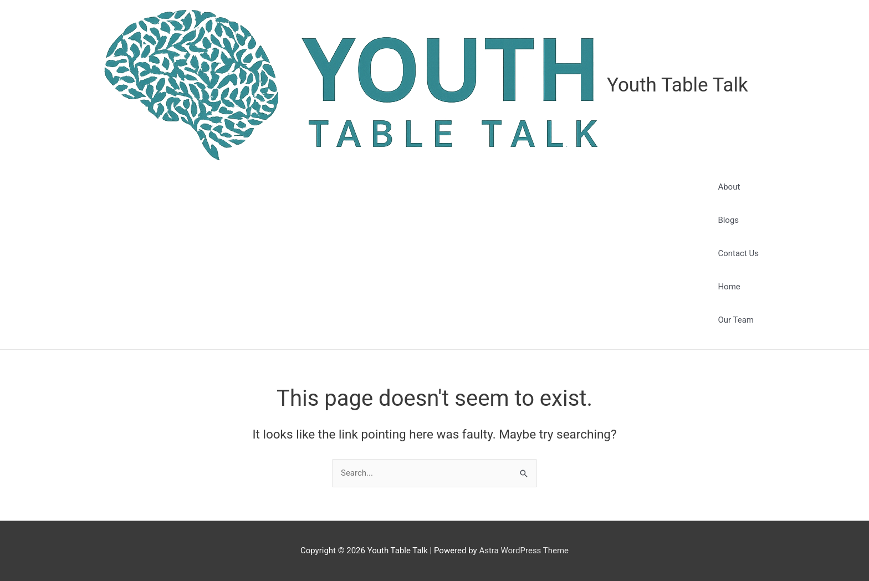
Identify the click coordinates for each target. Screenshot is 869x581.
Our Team (736, 320)
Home (729, 287)
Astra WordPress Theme (524, 550)
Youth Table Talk (677, 85)
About (729, 187)
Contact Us (738, 253)
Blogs (728, 220)
